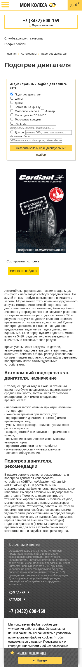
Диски (19, 102)
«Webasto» (42, 481)
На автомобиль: (20, 136)
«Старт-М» (58, 481)
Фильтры (20, 123)
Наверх (40, 660)
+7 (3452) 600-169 (14, 5)
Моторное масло (26, 111)
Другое (19, 132)
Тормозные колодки (28, 119)
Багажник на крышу (27, 107)
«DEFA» (26, 481)
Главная (11, 53)
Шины (19, 98)
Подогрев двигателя (28, 94)
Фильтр (50, 111)
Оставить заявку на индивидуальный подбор (41, 148)
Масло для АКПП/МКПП (31, 115)
